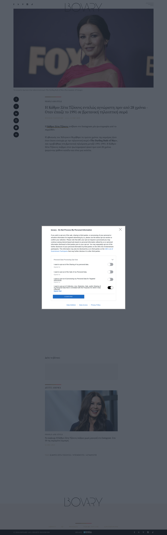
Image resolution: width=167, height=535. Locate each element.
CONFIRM (68, 296)
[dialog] (83, 267)
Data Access (83, 305)
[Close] (121, 230)
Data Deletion (71, 305)
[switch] (110, 264)
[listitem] (83, 259)
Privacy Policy (95, 305)
